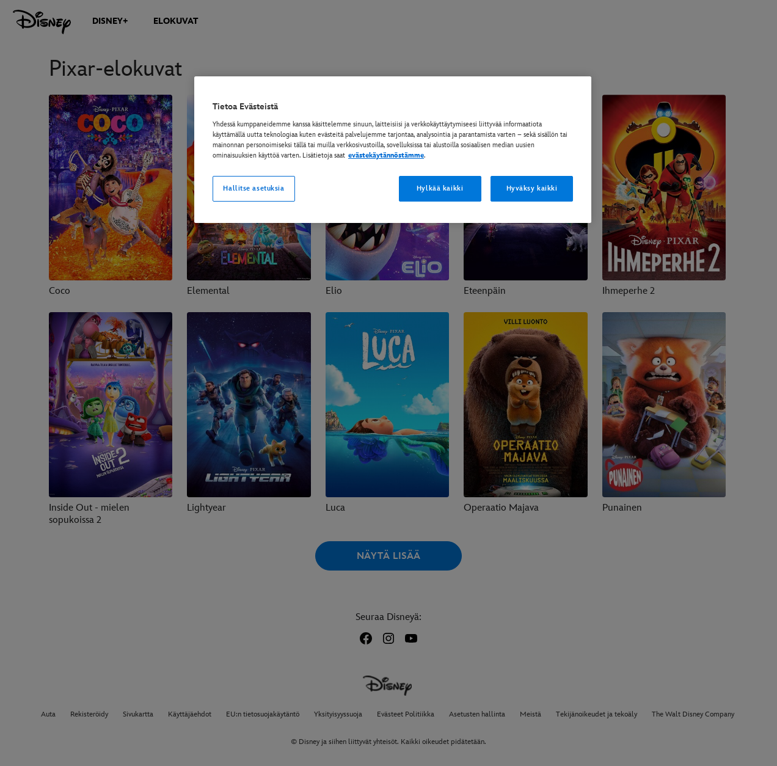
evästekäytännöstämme (386, 155)
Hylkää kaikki (440, 188)
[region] (392, 149)
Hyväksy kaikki (532, 188)
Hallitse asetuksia (253, 188)
